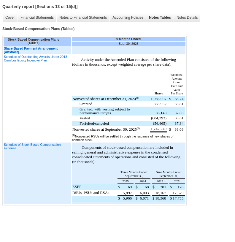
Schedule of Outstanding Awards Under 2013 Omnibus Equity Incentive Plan (35, 58)
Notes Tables (160, 17)
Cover (10, 17)
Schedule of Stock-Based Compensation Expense (32, 146)
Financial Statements (37, 17)
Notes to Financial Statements (83, 17)
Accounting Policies (127, 17)
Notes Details (187, 17)
